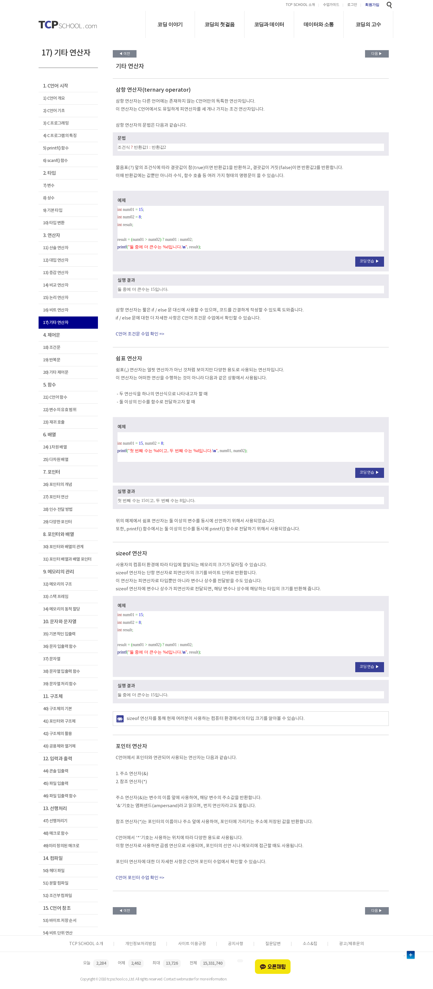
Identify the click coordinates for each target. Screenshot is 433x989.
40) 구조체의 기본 (57, 708)
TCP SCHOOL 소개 (300, 5)
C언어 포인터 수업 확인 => (140, 877)
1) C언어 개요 (54, 98)
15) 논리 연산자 (55, 297)
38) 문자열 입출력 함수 (61, 671)
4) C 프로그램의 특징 (60, 135)
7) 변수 (49, 185)
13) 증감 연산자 (55, 272)
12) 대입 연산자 (55, 260)
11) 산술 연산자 (55, 247)
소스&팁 (310, 944)
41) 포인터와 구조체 (59, 721)
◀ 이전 (124, 54)
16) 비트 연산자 (55, 310)
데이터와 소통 (319, 24)
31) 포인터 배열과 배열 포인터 (67, 559)
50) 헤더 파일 (54, 870)
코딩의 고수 (368, 24)
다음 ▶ (376, 54)
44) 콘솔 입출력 (55, 771)
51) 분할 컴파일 (55, 883)
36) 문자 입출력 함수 (59, 646)
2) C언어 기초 (54, 110)
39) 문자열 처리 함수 (59, 683)
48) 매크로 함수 (55, 833)
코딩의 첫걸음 (219, 24)
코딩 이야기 (170, 24)
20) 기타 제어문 (55, 372)
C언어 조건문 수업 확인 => (140, 334)
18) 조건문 (51, 347)
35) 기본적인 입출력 (59, 634)
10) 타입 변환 (54, 222)
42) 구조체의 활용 (57, 733)
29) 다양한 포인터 (57, 521)
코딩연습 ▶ (370, 261)
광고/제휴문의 (351, 944)
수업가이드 (331, 5)
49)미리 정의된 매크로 (61, 845)
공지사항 (235, 944)
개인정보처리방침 (140, 944)
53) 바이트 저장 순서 (59, 920)
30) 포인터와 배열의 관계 (63, 546)
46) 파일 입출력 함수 (59, 796)
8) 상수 (49, 198)
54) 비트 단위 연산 (58, 933)
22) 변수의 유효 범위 (59, 409)
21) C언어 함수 (55, 397)
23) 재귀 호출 (54, 422)
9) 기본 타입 (53, 210)
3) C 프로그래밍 (56, 123)
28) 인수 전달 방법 (58, 509)
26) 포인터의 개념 (57, 484)
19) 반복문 (51, 359)
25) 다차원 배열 (55, 459)
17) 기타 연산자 (55, 322)
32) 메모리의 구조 (57, 584)
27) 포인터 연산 (55, 497)
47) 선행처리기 (55, 820)
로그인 (352, 5)
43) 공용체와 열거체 (59, 746)
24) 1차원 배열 (55, 447)
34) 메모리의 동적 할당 (61, 609)
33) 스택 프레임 (55, 596)
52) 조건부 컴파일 (57, 895)
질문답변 (273, 944)
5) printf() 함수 (56, 148)
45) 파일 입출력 (55, 783)
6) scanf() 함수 (55, 160)
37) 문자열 (51, 659)
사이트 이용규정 (192, 944)
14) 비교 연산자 (55, 285)
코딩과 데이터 (269, 24)
